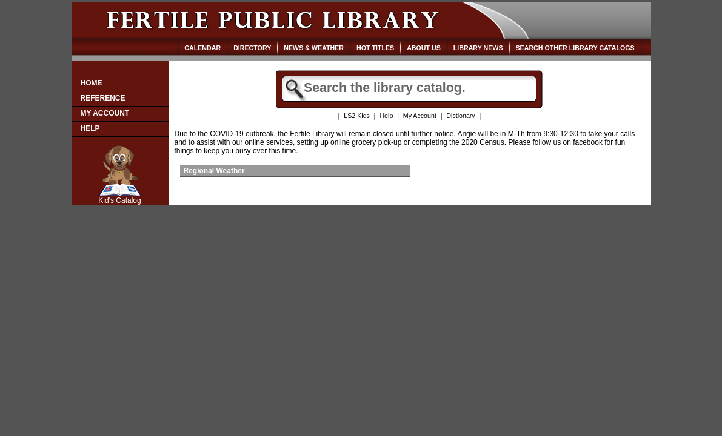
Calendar (202, 47)
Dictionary (460, 115)
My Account (105, 113)
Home (91, 83)
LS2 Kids (357, 115)
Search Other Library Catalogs (575, 47)
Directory (252, 47)
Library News (478, 47)
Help (90, 128)
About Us (424, 47)
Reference (103, 98)
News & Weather (314, 47)
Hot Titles (375, 47)
